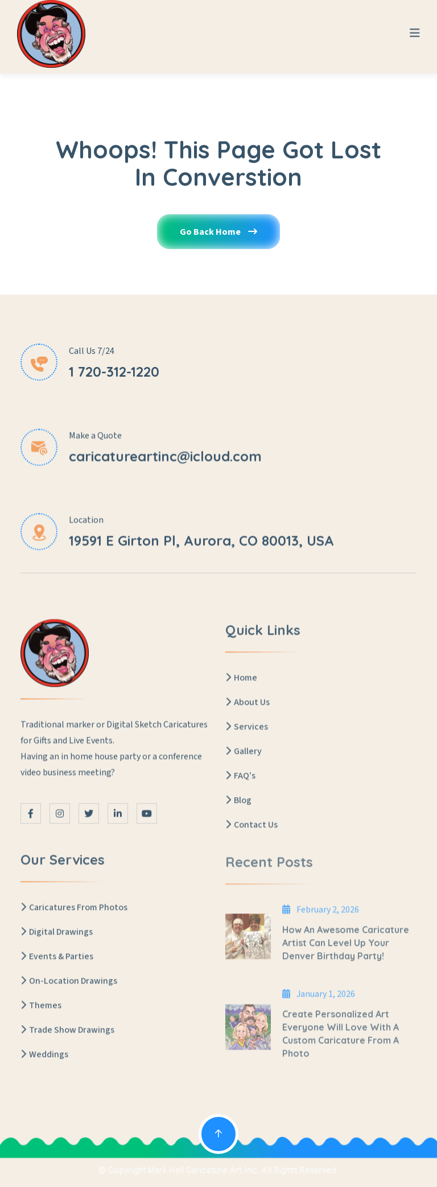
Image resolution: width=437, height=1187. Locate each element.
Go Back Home (218, 233)
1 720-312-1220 (114, 371)
